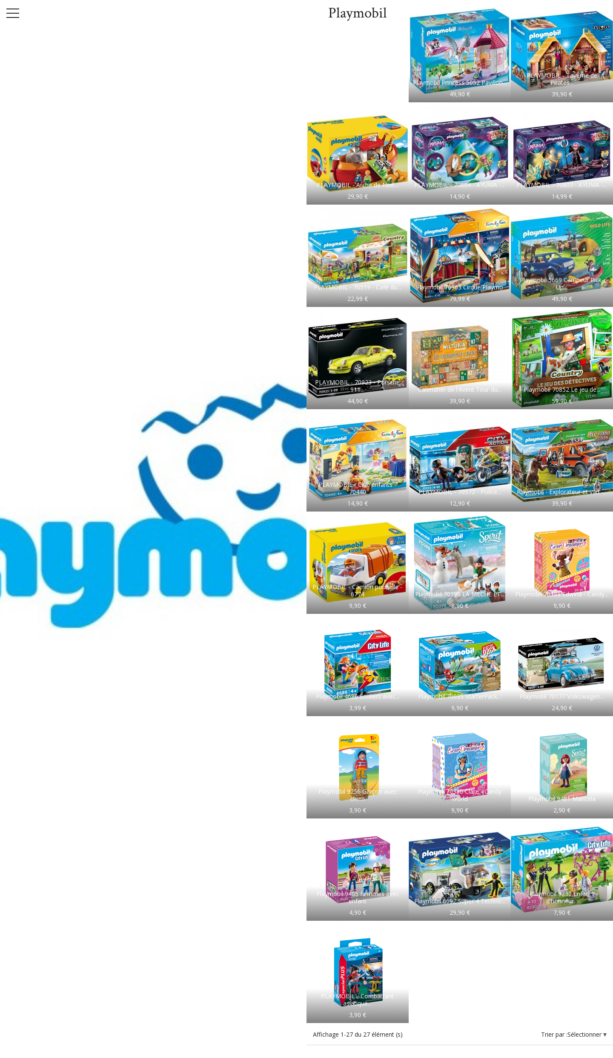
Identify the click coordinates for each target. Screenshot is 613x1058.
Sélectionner (585, 1034)
